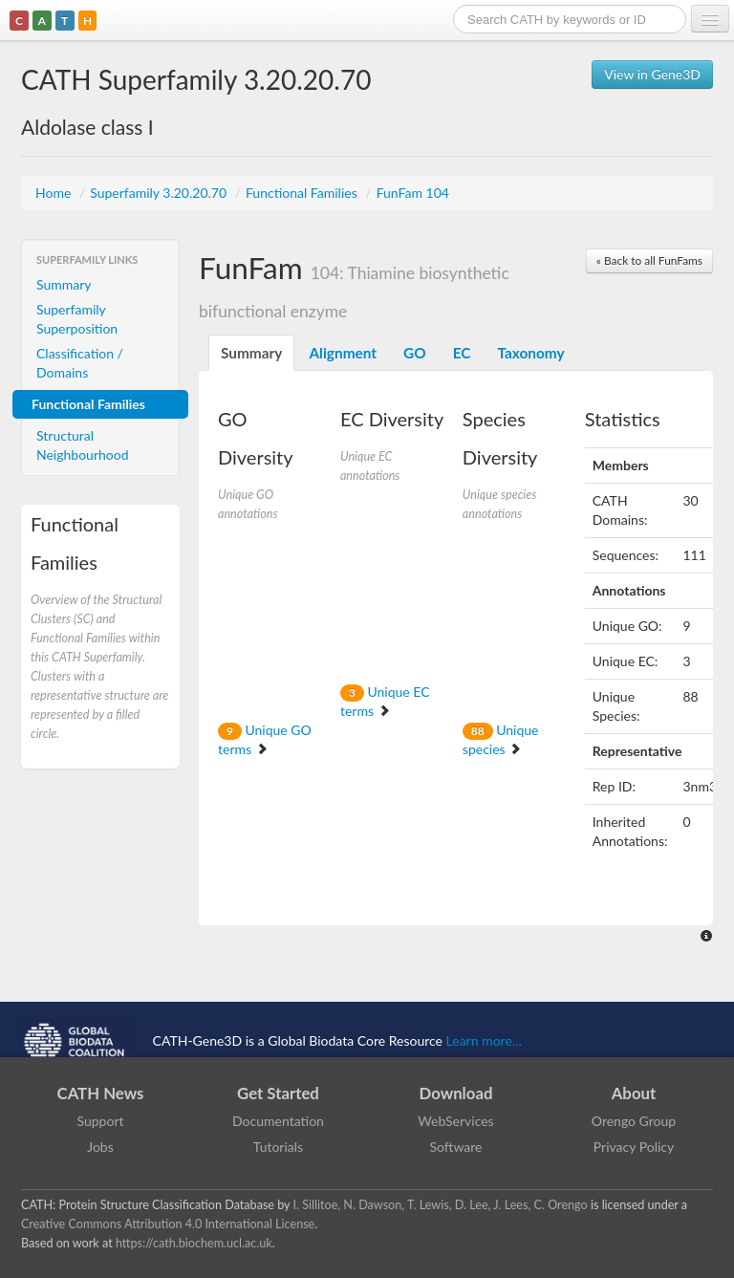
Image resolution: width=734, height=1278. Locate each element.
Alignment (343, 352)
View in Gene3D (652, 74)
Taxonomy (530, 352)
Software (456, 1146)
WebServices (455, 1121)
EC (462, 352)
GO (414, 352)
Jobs (100, 1146)
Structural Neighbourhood (82, 445)
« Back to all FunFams (649, 260)
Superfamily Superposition (77, 318)
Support (99, 1121)
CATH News (100, 1093)
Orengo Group (634, 1121)
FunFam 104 (413, 192)
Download (456, 1093)
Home (55, 192)
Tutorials (278, 1146)
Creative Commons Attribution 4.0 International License (167, 1224)
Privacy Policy (634, 1146)
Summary (64, 284)
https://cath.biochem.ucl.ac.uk (194, 1243)
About (634, 1093)
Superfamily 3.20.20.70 (159, 192)
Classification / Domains (79, 362)
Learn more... (484, 1039)
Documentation (278, 1121)
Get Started (278, 1093)
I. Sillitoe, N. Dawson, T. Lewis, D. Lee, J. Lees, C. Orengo (440, 1205)
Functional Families (303, 192)
